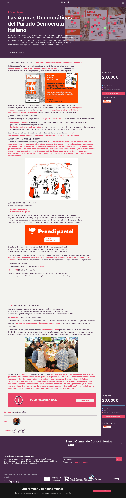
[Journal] (19, 475)
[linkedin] (23, 431)
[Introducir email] (89, 459)
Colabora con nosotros (113, 93)
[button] (8, 3)
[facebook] (14, 431)
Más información (106, 491)
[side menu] (123, 3)
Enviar (119, 459)
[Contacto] (26, 475)
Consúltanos (85, 400)
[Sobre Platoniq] (9, 475)
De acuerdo (97, 491)
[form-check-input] (64, 462)
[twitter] (11, 482)
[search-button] (2, 2)
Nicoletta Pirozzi (24, 374)
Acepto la (77, 462)
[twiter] (18, 431)
